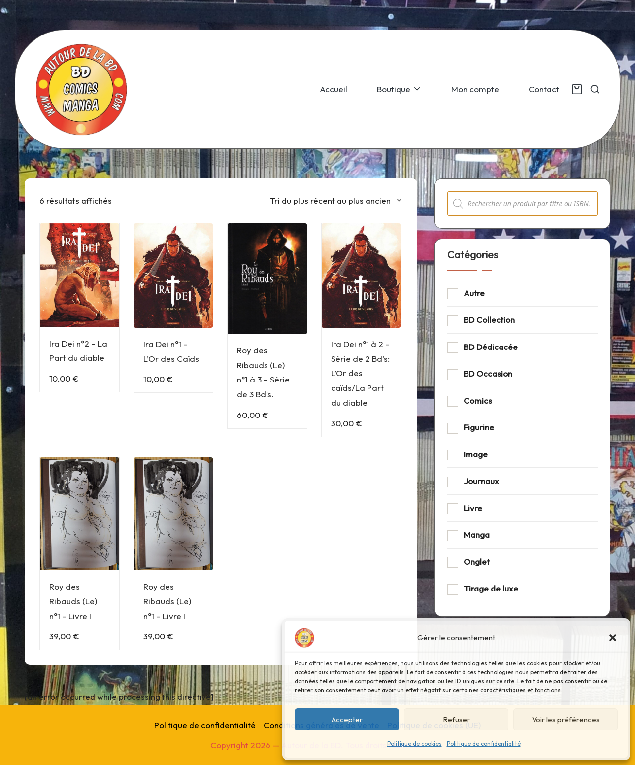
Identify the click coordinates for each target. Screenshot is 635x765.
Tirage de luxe (491, 588)
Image (476, 454)
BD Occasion (488, 373)
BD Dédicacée (491, 347)
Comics (478, 400)
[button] (613, 638)
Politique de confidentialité (484, 743)
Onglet (477, 561)
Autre (474, 293)
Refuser (456, 719)
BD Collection (489, 319)
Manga (477, 534)
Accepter (347, 719)
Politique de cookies (414, 743)
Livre (473, 508)
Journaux (481, 481)
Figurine (479, 427)
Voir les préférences (566, 719)
